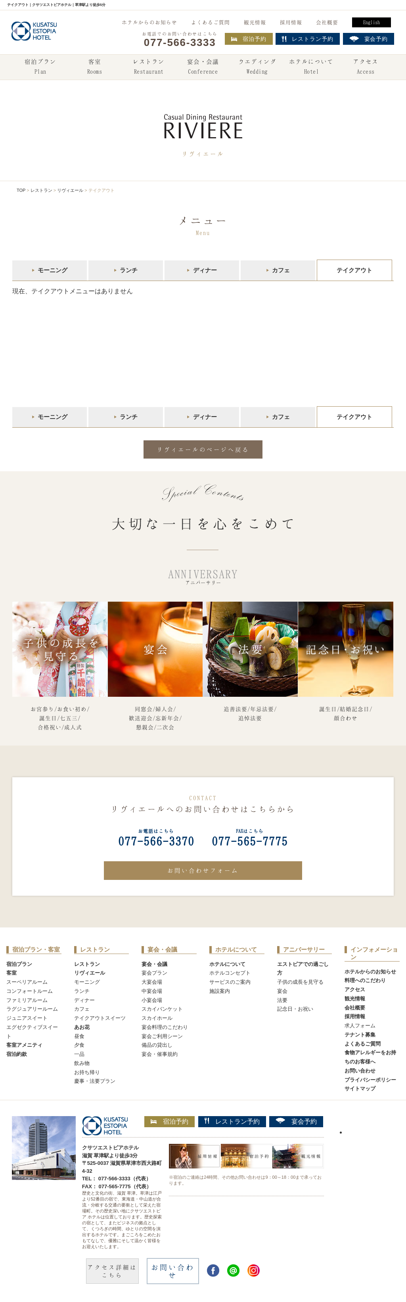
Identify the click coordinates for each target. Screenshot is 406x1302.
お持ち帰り (87, 1072)
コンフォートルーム (29, 991)
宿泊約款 (16, 1054)
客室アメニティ (24, 1045)
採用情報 (291, 22)
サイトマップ (360, 1089)
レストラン (148, 67)
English (371, 22)
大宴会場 (152, 982)
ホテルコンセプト (230, 973)
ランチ (129, 270)
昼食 (79, 1036)
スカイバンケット (162, 1009)
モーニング (52, 270)
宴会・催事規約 (160, 1054)
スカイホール (157, 1018)
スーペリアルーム (27, 982)
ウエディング (257, 67)
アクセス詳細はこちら (112, 1271)
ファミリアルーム (27, 1000)
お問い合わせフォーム (203, 870)
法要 (282, 1000)
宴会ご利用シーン (162, 1036)
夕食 (79, 1045)
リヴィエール (70, 190)
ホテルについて (311, 67)
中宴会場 (152, 991)
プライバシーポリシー (370, 1080)
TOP (21, 190)
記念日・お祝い (295, 1009)
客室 (94, 67)
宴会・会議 (203, 67)
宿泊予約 (248, 39)
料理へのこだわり (365, 980)
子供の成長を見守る (300, 982)
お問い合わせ (360, 1071)
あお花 (82, 1027)
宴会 (282, 991)
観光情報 (255, 22)
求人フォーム (360, 1026)
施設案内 (219, 991)
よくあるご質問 (210, 22)
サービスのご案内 (230, 982)
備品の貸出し (157, 1045)
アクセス (365, 67)
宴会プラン (154, 973)
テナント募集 (360, 1035)
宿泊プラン (40, 67)
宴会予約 (296, 1121)
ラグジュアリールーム (32, 1009)
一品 (79, 1054)
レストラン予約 (232, 1121)
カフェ (281, 270)
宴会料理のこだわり (165, 1027)
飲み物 (82, 1063)
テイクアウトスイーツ (100, 1018)
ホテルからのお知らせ (149, 22)
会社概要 (327, 22)
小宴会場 (152, 1000)
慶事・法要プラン (94, 1081)
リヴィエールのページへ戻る (203, 449)
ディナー (205, 270)
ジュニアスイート (27, 1018)
